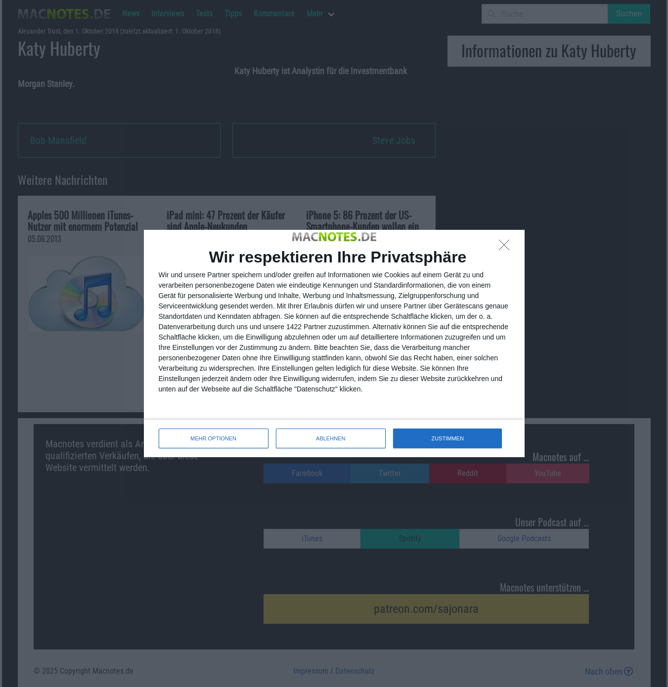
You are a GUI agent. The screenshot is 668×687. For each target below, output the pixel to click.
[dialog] (334, 343)
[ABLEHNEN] (507, 248)
